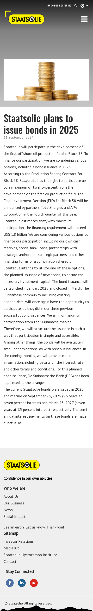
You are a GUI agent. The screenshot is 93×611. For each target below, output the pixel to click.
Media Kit (11, 548)
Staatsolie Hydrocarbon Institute (30, 554)
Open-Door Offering (59, 5)
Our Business (14, 503)
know (41, 527)
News (8, 509)
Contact (10, 561)
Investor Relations (19, 541)
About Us (11, 496)
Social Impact (15, 516)
